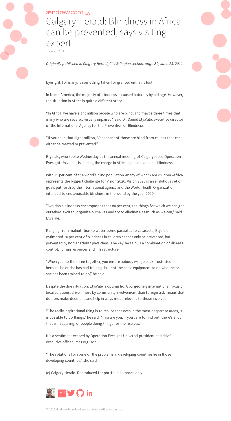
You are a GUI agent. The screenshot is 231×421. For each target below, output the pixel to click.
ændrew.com (68, 12)
